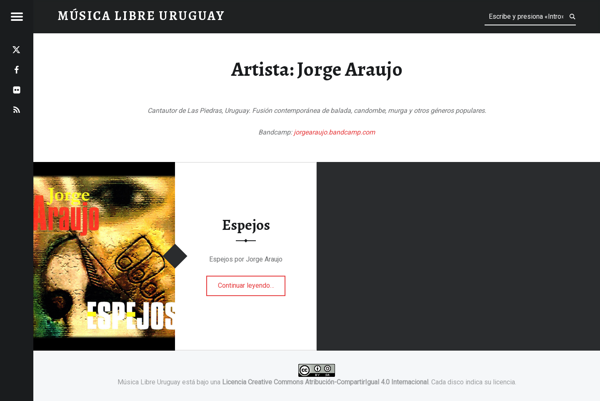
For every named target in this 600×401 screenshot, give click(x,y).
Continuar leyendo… (252, 282)
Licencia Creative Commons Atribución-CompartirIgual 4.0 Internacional (325, 382)
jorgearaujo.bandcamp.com (334, 132)
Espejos (246, 225)
